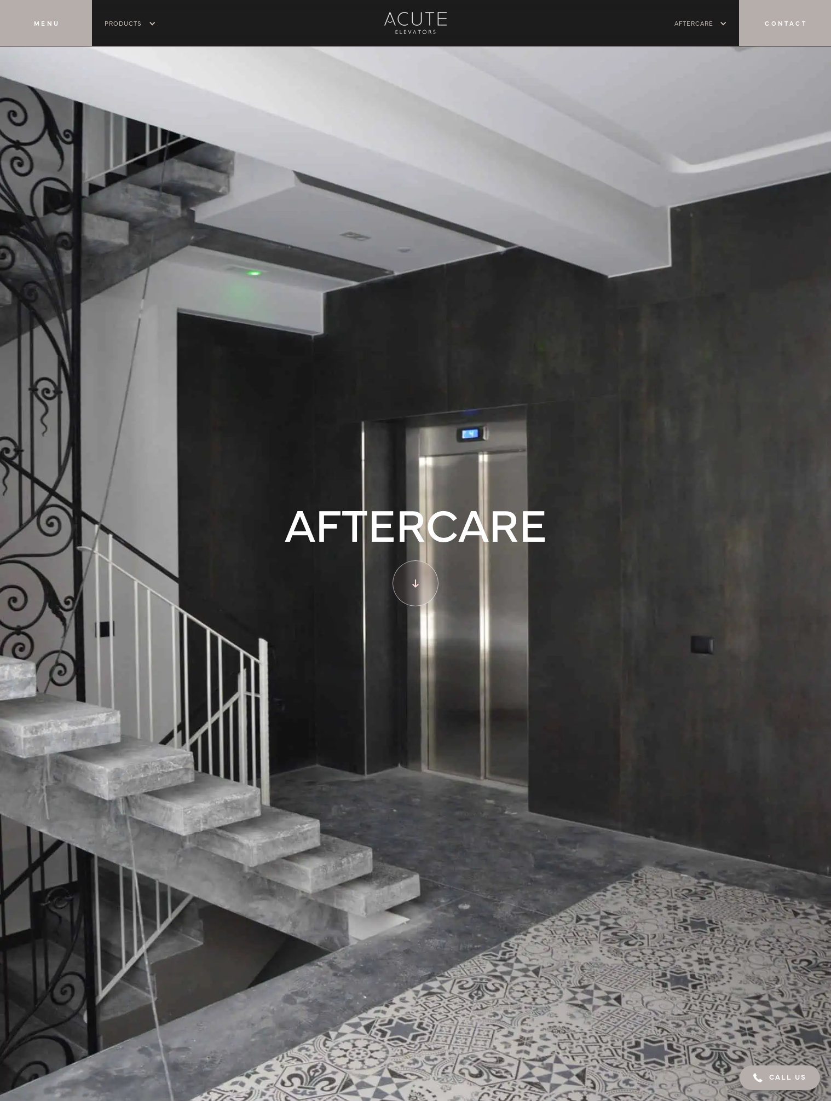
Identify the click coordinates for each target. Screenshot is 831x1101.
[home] (415, 22)
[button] (780, 1077)
